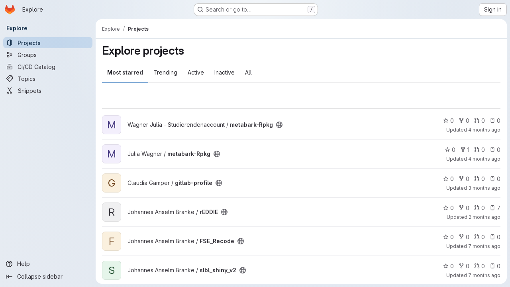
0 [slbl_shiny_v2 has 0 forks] (464, 266)
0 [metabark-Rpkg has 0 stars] (448, 120)
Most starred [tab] (125, 72)
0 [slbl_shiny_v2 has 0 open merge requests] (479, 266)
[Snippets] (47, 90)
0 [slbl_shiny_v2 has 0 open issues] (495, 266)
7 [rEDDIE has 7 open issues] (495, 207)
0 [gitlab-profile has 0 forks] (464, 178)
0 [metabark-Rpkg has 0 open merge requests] (479, 120)
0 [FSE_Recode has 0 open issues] (495, 237)
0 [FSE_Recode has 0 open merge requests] (479, 237)
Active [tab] (196, 72)
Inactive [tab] (224, 72)
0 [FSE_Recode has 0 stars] (448, 237)
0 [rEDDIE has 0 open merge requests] (479, 207)
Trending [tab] (165, 72)
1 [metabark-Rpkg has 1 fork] (464, 149)
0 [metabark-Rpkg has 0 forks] (464, 120)
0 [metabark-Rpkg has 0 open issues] (495, 120)
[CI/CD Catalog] (47, 66)
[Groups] (47, 54)
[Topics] (47, 78)
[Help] (47, 263)
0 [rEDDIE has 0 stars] (448, 207)
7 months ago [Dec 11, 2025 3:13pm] (484, 246)
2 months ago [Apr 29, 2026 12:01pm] (484, 217)
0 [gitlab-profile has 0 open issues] (495, 178)
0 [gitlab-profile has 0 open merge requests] (479, 178)
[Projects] (47, 42)
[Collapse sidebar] (47, 276)
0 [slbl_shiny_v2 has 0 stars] (448, 266)
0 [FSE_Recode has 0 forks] (464, 237)
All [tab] (248, 72)
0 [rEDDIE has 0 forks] (464, 207)
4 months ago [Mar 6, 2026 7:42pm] (484, 159)
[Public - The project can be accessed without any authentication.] (279, 125)
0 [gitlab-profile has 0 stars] (448, 178)
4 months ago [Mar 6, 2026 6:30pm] (484, 130)
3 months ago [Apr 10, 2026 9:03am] (484, 188)
